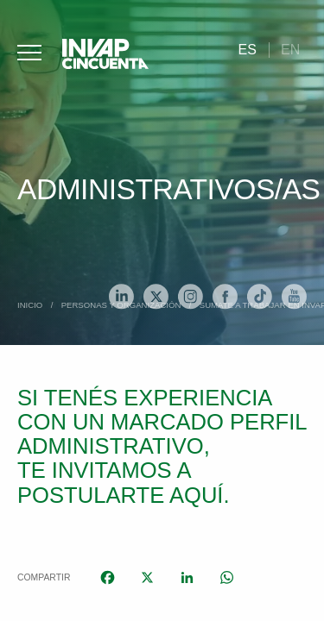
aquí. (199, 495)
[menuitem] (247, 49)
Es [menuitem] (247, 49)
